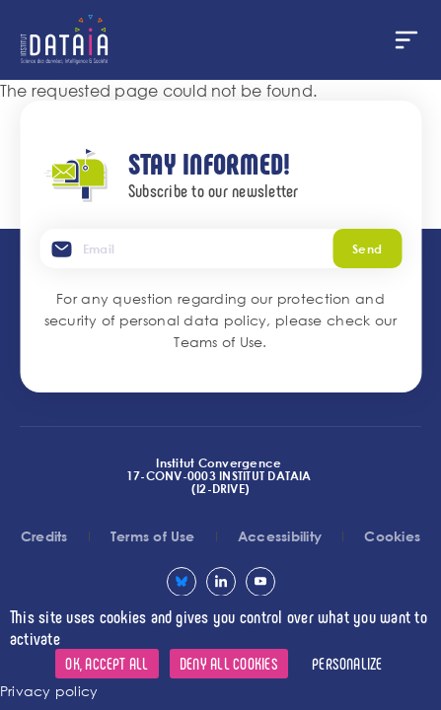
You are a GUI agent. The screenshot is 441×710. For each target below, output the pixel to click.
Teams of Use (218, 341)
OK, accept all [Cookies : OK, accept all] (106, 663)
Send (367, 248)
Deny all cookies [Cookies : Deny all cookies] (229, 663)
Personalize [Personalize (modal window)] (347, 663)
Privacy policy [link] (49, 690)
